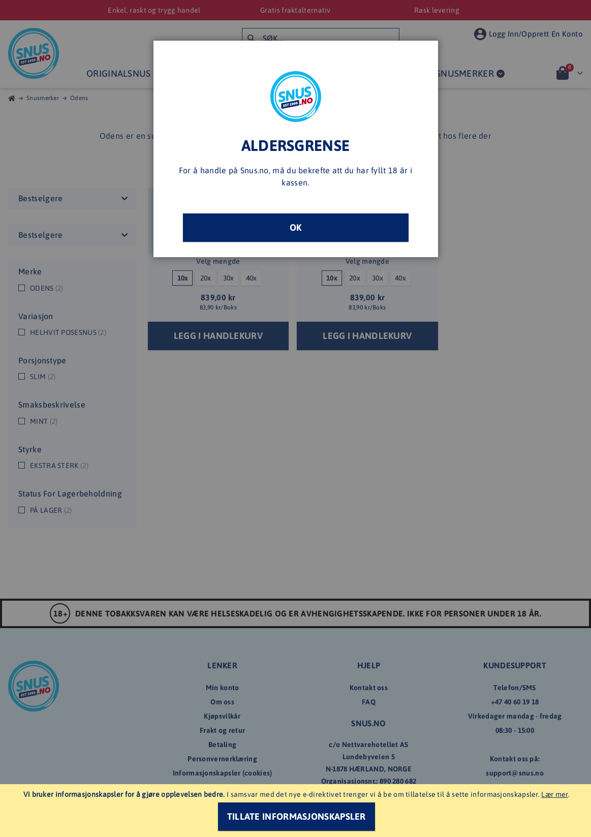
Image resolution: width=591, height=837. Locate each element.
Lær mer (554, 794)
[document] (296, 810)
